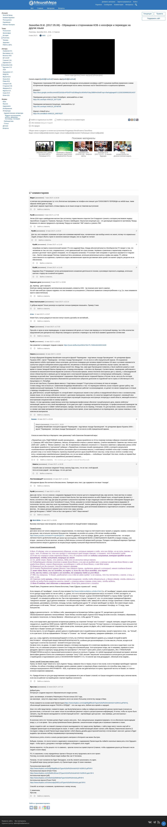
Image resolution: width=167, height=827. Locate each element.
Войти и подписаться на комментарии (71, 120)
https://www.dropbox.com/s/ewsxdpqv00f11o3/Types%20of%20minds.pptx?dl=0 (57, 782)
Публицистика (8, 121)
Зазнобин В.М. (8, 65)
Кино (4, 101)
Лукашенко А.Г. (8, 72)
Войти (135, 2)
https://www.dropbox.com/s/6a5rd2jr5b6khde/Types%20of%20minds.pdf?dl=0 (57, 778)
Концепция (148, 14)
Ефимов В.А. (7, 62)
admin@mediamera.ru (21, 823)
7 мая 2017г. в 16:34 (52, 198)
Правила (159, 14)
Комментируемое (8, 17)
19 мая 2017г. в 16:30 (55, 464)
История (5, 35)
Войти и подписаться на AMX (41, 120)
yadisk (42, 79)
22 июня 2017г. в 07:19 (55, 687)
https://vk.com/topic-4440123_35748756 (47, 106)
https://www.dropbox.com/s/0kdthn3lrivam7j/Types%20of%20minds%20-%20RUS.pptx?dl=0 (62, 773)
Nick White (35, 520)
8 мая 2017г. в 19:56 (58, 282)
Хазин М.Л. (6, 93)
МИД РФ (5, 74)
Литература (7, 111)
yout (90, 75)
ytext (100, 75)
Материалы (129, 4)
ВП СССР (6, 58)
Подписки (98, 4)
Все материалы (20, 821)
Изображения (7, 108)
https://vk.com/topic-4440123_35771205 (47, 99)
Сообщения (108, 4)
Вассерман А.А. (8, 53)
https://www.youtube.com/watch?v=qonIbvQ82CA (47, 535)
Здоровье (6, 42)
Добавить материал (108, 2)
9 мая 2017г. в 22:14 (62, 302)
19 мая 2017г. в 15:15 (53, 231)
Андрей (50, 123)
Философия (7, 33)
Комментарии (118, 4)
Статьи (6, 123)
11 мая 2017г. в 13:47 (42, 314)
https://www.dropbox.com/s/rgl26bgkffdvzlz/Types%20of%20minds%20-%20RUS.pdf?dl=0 (61, 768)
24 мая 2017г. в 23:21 (60, 479)
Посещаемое (7, 20)
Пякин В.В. (6, 81)
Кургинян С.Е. (7, 67)
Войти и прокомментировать (39, 803)
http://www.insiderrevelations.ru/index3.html (86, 591)
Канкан (34, 419)
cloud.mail (38, 133)
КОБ (49, 32)
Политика (6, 38)
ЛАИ (4, 69)
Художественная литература (13, 113)
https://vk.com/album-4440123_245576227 (48, 113)
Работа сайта (7, 45)
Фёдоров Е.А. (7, 88)
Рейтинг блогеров (9, 24)
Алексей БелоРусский (81, 460)
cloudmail (49, 79)
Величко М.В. (7, 55)
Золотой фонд (7, 15)
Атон (32, 314)
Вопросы (61, 8)
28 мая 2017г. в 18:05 (49, 520)
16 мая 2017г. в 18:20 (53, 354)
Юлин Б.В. (6, 95)
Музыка (5, 104)
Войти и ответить (43, 209)
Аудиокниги (6, 106)
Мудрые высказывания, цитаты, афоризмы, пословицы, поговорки (13, 117)
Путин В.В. (6, 79)
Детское (5, 126)
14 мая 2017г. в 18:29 (52, 341)
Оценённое (6, 22)
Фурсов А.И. (7, 90)
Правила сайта (7, 821)
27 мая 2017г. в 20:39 (52, 491)
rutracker (51, 133)
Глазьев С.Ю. (7, 60)
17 (50, 35)
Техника (5, 40)
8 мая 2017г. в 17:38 (51, 215)
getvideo (77, 75)
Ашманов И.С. (7, 51)
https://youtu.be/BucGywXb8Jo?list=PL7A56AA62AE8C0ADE (85, 345)
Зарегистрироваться (124, 2)
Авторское (50, 8)
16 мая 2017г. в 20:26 (45, 419)
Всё (32, 8)
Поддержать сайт (153, 18)
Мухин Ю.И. (7, 77)
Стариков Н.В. (7, 86)
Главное (40, 8)
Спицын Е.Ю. (7, 83)
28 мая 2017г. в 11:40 (54, 244)
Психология (7, 31)
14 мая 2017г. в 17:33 (52, 327)
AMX (42, 35)
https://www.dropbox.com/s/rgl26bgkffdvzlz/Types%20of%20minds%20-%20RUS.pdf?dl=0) (96, 703)
